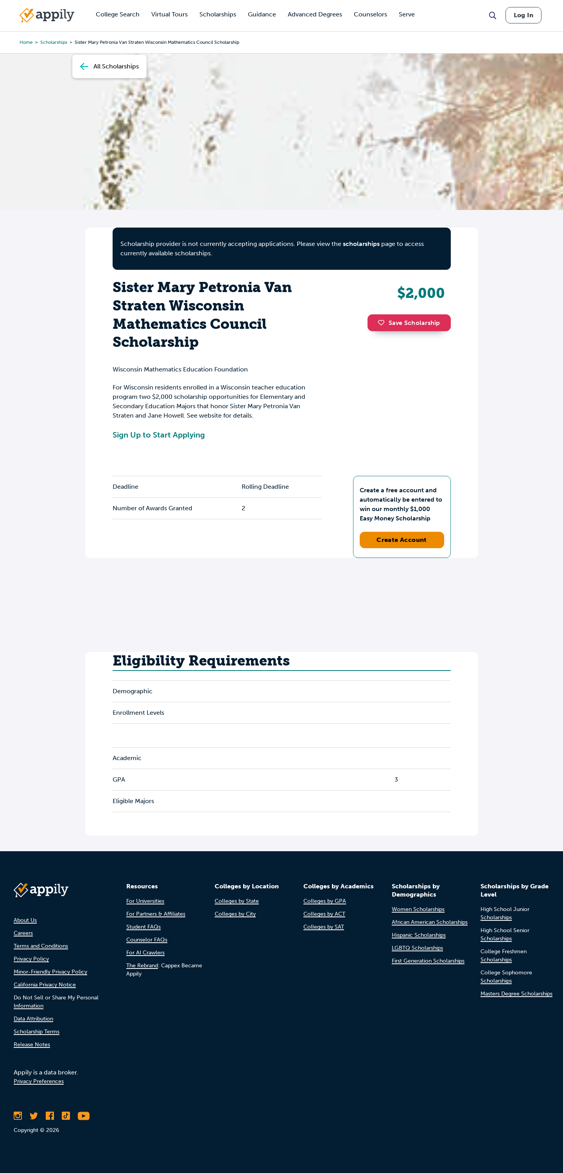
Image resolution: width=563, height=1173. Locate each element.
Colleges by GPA (324, 901)
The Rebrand (142, 965)
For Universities (145, 901)
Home (26, 42)
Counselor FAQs (146, 939)
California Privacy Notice (45, 984)
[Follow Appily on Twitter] (34, 1116)
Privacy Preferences (39, 1081)
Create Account (402, 539)
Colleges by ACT (324, 914)
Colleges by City (235, 914)
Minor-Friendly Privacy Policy (50, 972)
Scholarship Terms (36, 1031)
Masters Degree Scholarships (516, 993)
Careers (23, 933)
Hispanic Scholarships (419, 935)
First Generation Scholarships (428, 961)
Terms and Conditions (41, 946)
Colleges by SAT (323, 927)
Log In (523, 15)
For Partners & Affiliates (155, 914)
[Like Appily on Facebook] (50, 1116)
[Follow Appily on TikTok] (66, 1116)
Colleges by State (237, 901)
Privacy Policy (31, 959)
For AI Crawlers (145, 952)
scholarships (361, 244)
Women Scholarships (418, 909)
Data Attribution (33, 1018)
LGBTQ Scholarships (417, 948)
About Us (25, 920)
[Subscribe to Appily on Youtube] (84, 1116)
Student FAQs (143, 927)
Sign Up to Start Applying (159, 434)
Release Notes (32, 1044)
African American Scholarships (430, 922)
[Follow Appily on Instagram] (18, 1116)
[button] (383, 322)
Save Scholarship (409, 322)
